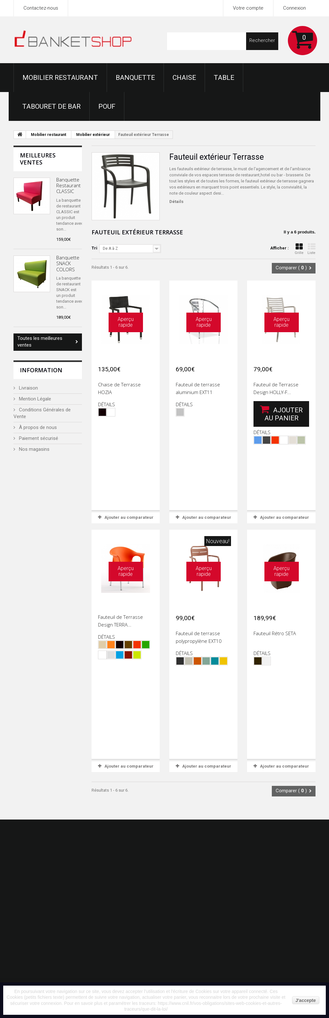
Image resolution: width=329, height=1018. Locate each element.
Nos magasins (33, 449)
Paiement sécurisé (38, 438)
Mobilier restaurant (60, 77)
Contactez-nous (40, 8)
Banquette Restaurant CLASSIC (68, 185)
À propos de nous (37, 427)
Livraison (28, 388)
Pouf (106, 106)
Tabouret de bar (51, 106)
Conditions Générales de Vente (42, 413)
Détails (176, 201)
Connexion (294, 8)
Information (41, 370)
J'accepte (306, 1000)
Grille (299, 249)
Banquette (135, 77)
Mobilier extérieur (93, 134)
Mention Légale (34, 399)
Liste (311, 249)
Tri (94, 248)
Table (224, 77)
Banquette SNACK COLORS (67, 263)
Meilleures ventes (38, 158)
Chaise (184, 77)
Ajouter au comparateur (129, 517)
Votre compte (248, 8)
